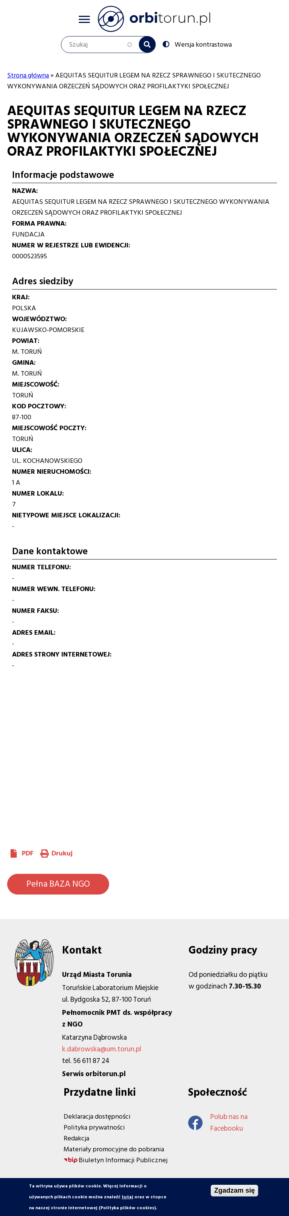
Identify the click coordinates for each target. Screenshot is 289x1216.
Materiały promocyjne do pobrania (114, 1149)
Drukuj (62, 853)
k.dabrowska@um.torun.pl (101, 1049)
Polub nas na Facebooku (218, 1122)
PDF (27, 853)
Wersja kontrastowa (202, 44)
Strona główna (28, 75)
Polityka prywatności (94, 1127)
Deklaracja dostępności (97, 1116)
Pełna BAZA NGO (58, 884)
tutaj (127, 1197)
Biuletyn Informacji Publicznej (123, 1160)
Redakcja (76, 1138)
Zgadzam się (234, 1190)
